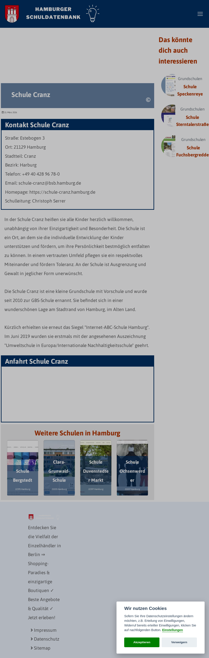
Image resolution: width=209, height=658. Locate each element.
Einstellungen (172, 630)
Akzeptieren (141, 642)
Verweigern (179, 642)
